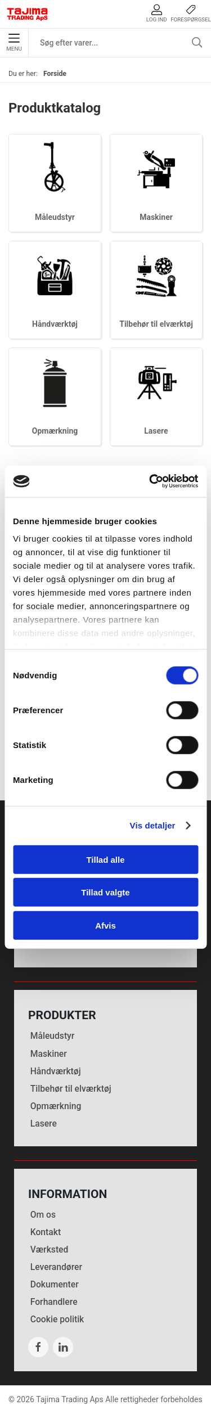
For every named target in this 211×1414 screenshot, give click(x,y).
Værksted (49, 1249)
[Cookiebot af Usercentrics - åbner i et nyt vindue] (150, 481)
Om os (43, 1214)
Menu (13, 43)
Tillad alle (105, 859)
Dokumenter (54, 1284)
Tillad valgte (105, 892)
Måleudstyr (55, 217)
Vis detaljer (153, 825)
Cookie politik (57, 1319)
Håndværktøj (55, 323)
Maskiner (156, 217)
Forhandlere (54, 1301)
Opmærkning (55, 430)
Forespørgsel (190, 13)
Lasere (156, 430)
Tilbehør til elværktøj (156, 323)
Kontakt (45, 1232)
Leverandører (56, 1267)
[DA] (27, 14)
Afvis (105, 925)
